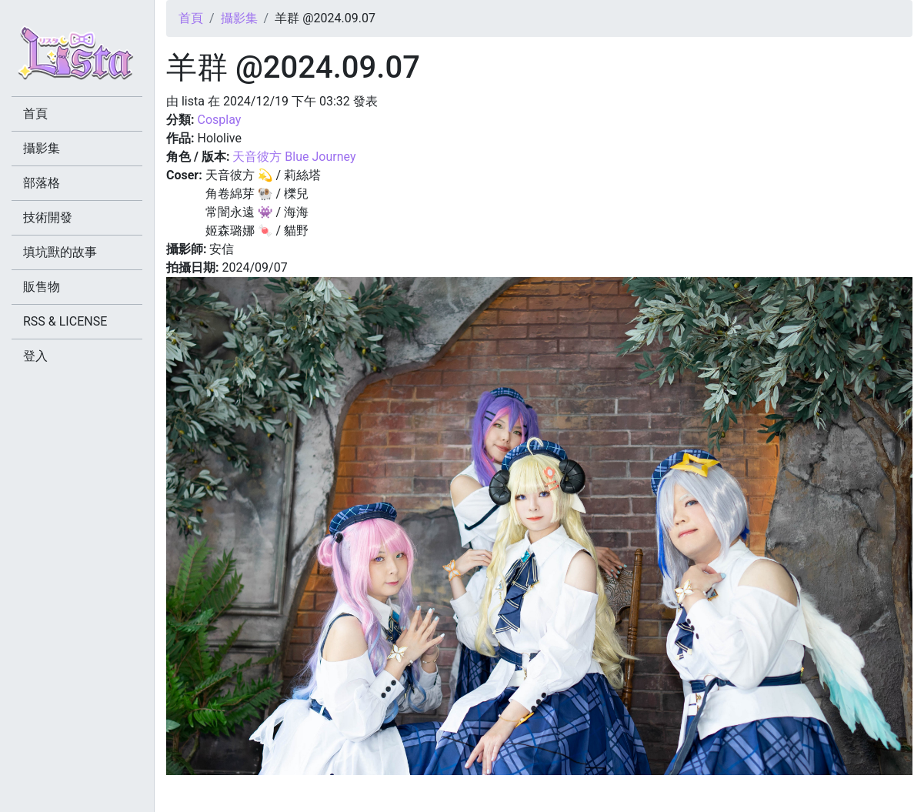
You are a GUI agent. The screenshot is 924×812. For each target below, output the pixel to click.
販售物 (41, 286)
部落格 (41, 182)
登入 (35, 356)
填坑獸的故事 (60, 252)
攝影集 (239, 18)
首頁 (190, 18)
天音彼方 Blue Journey (293, 156)
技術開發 (47, 217)
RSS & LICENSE (65, 321)
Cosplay (219, 119)
